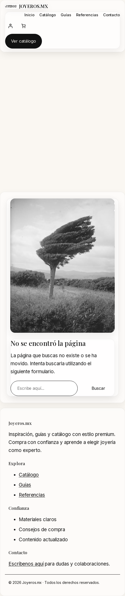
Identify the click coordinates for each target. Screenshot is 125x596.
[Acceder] (10, 26)
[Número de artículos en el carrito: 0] (23, 26)
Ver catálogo (23, 41)
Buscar (98, 388)
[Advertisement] (62, 124)
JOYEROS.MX (33, 6)
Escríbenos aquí (26, 564)
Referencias (32, 495)
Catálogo (29, 475)
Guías (25, 485)
